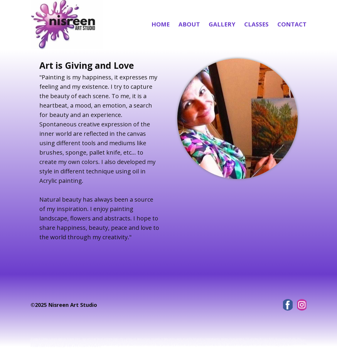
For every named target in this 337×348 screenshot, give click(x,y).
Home (160, 24)
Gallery (222, 24)
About (189, 24)
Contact (291, 24)
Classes (256, 24)
